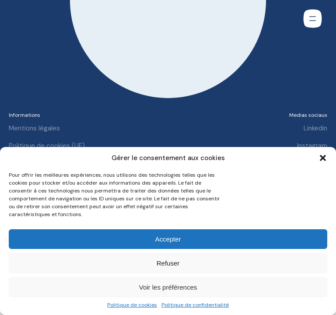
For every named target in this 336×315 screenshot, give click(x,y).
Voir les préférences (168, 287)
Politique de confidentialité (195, 304)
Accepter (168, 239)
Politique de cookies (132, 304)
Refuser (168, 263)
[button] (322, 158)
